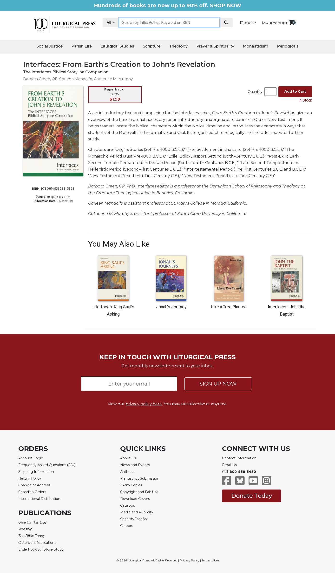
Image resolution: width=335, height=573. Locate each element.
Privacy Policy (189, 560)
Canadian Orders (32, 492)
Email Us (229, 465)
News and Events (135, 465)
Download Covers (135, 499)
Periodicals (288, 46)
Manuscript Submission (139, 478)
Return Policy (29, 478)
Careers (126, 526)
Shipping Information (36, 471)
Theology (178, 46)
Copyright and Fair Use (139, 492)
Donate (248, 23)
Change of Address (34, 485)
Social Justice (49, 46)
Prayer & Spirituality (215, 46)
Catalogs (127, 505)
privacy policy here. (144, 404)
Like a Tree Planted (229, 306)
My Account (275, 22)
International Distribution (39, 499)
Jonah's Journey (171, 306)
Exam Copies (131, 485)
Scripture (151, 46)
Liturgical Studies (117, 46)
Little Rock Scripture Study (41, 549)
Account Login (30, 458)
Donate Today (251, 495)
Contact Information (239, 458)
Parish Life (81, 46)
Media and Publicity (136, 512)
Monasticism (255, 46)
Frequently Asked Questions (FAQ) (47, 465)
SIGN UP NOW (218, 384)
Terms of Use (210, 560)
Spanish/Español (134, 519)
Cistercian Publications (37, 542)
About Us (128, 458)
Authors (126, 471)
